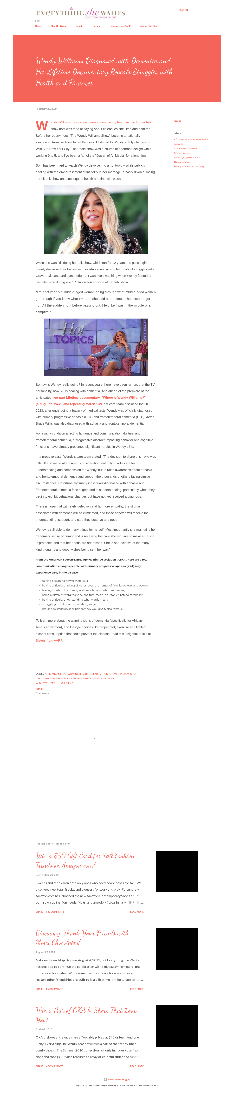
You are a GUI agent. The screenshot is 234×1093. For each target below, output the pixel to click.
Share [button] (177, 121)
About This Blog (148, 25)
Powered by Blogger (117, 1079)
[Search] (183, 10)
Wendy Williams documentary (189, 166)
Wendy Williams (182, 162)
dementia (178, 143)
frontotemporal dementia (186, 148)
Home (38, 25)
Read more (137, 911)
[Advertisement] (91, 801)
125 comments (55, 911)
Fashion (97, 25)
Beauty (79, 25)
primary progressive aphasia (188, 157)
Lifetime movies (181, 152)
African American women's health (191, 139)
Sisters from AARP (121, 25)
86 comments (54, 989)
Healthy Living (58, 25)
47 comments (54, 1066)
